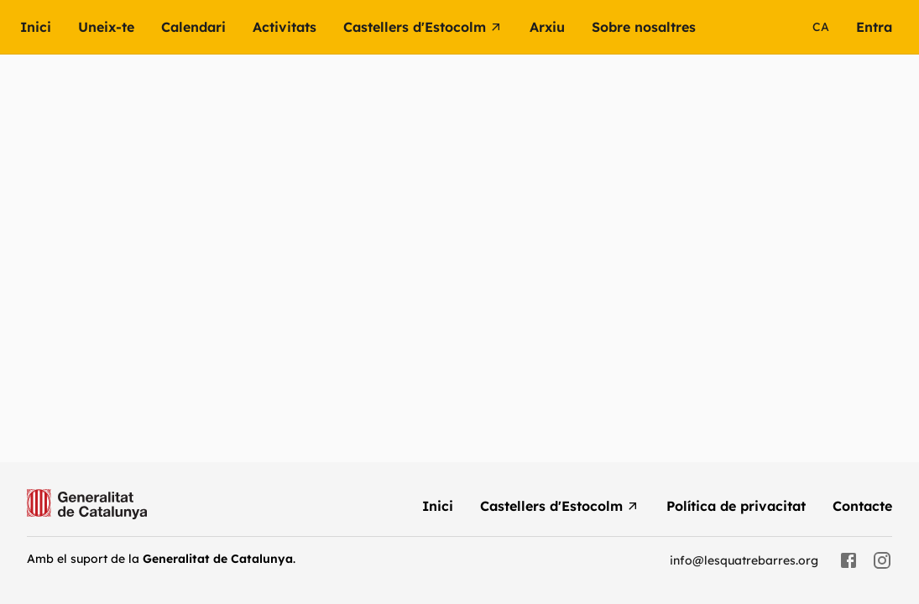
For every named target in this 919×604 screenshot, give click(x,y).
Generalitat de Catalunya (218, 558)
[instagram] (882, 560)
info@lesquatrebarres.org (744, 560)
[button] (298, 27)
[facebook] (848, 560)
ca (820, 26)
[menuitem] (49, 27)
